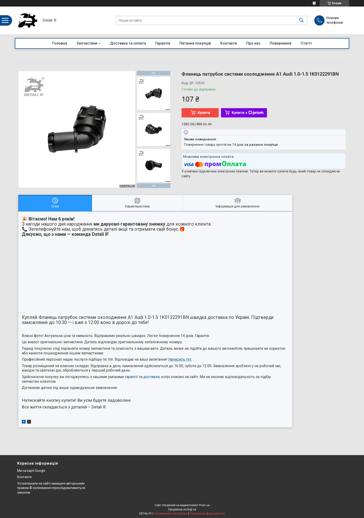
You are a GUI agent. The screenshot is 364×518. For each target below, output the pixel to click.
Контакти (228, 43)
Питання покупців (195, 43)
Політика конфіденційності (207, 513)
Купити (204, 112)
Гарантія (162, 43)
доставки (151, 377)
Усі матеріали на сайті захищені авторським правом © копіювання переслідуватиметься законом (51, 488)
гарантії (131, 377)
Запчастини (86, 43)
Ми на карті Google (31, 471)
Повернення (280, 43)
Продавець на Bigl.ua (182, 509)
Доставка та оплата (128, 43)
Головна (59, 43)
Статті (306, 43)
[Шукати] (301, 20)
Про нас (253, 43)
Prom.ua (204, 505)
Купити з (247, 112)
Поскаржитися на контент (170, 513)
